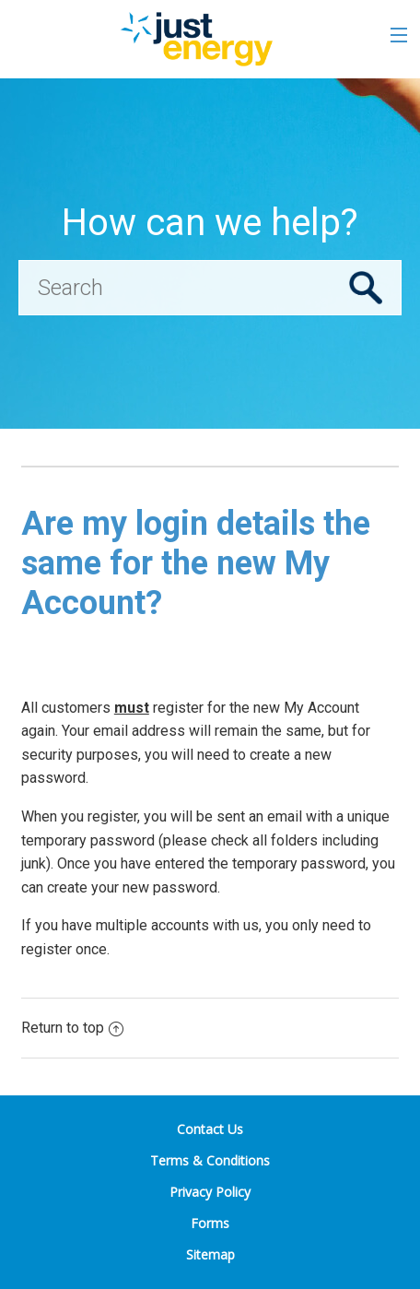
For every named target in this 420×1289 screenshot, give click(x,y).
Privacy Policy (210, 1191)
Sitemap (210, 1254)
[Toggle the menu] (399, 35)
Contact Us (210, 1129)
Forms (210, 1223)
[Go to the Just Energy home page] (195, 39)
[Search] (210, 287)
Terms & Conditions (210, 1160)
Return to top (72, 1027)
